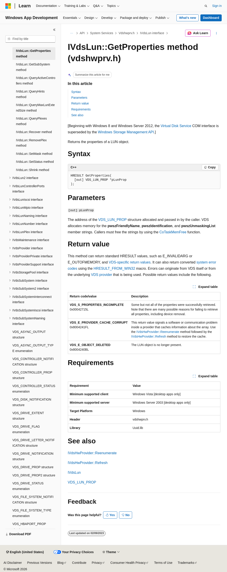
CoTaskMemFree (172, 232)
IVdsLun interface (152, 33)
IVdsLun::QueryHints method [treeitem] (30, 94)
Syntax (76, 92)
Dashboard (211, 18)
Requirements (81, 109)
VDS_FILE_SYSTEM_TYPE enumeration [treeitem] (31, 513)
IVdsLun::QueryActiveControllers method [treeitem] (35, 80)
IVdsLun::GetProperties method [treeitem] (33, 53)
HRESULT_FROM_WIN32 (114, 268)
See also (77, 115)
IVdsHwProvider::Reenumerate (157, 332)
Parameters (79, 97)
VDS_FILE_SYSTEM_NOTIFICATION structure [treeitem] (32, 499)
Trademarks (186, 562)
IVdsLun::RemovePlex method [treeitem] (31, 142)
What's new (187, 18)
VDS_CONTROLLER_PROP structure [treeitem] (32, 375)
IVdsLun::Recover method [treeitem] (34, 132)
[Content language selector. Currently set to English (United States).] (25, 552)
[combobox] (30, 39)
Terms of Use (163, 562)
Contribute (79, 562)
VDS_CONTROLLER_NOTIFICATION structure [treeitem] (33, 361)
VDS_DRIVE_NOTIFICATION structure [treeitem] (32, 456)
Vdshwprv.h (127, 33)
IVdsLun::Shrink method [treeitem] (32, 170)
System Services (101, 33)
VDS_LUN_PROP (112, 220)
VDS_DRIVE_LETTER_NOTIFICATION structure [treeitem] (33, 442)
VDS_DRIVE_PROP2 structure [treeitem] (33, 475)
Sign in (217, 6)
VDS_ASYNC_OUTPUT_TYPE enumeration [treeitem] (32, 348)
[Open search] (206, 6)
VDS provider (101, 275)
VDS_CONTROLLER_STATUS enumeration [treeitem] (33, 388)
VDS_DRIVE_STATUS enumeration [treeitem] (27, 486)
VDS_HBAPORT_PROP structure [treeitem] (29, 526)
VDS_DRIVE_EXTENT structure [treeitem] (28, 415)
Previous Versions (39, 562)
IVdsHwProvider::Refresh (148, 336)
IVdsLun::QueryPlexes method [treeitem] (31, 121)
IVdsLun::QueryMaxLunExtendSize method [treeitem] (35, 107)
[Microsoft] (8, 6)
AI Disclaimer (13, 562)
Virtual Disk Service (175, 126)
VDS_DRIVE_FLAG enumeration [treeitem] (26, 429)
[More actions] (216, 33)
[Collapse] (54, 30)
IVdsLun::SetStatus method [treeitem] (35, 161)
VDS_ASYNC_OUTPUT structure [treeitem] (29, 334)
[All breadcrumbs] (72, 33)
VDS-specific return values (130, 262)
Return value (80, 103)
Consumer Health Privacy (128, 562)
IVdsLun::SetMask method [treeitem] (34, 153)
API (82, 33)
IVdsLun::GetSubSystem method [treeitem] (33, 67)
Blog (60, 562)
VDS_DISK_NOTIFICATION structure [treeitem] (31, 402)
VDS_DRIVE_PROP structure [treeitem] (32, 467)
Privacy (97, 562)
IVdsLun (74, 472)
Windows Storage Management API (126, 132)
